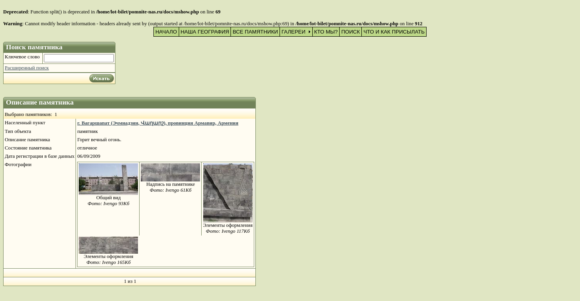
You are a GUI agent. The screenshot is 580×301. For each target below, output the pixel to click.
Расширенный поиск (27, 68)
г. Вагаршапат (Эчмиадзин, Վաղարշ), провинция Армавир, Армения (157, 123)
